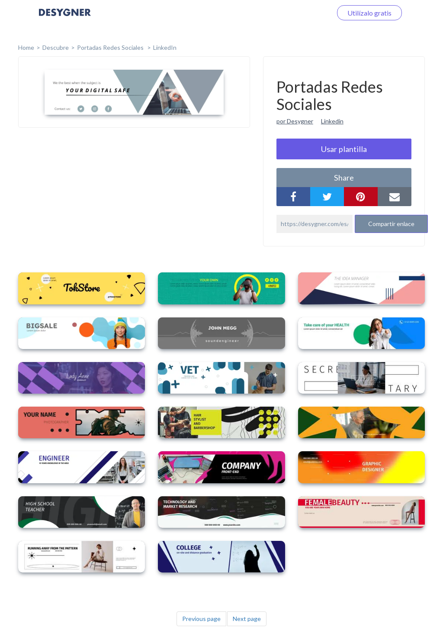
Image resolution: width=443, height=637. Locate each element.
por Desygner (294, 121)
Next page (247, 618)
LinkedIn (165, 47)
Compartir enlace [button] (391, 223)
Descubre (55, 47)
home (26, 47)
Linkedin (332, 121)
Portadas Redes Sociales (111, 47)
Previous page (201, 618)
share (344, 177)
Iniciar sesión (302, 12)
